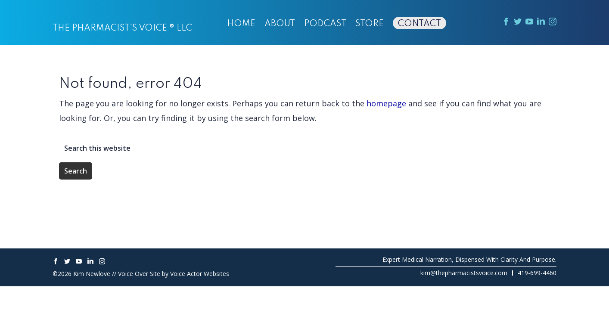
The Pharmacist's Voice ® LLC (122, 28)
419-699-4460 (537, 273)
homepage (386, 103)
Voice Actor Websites (199, 274)
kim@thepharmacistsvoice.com (463, 273)
